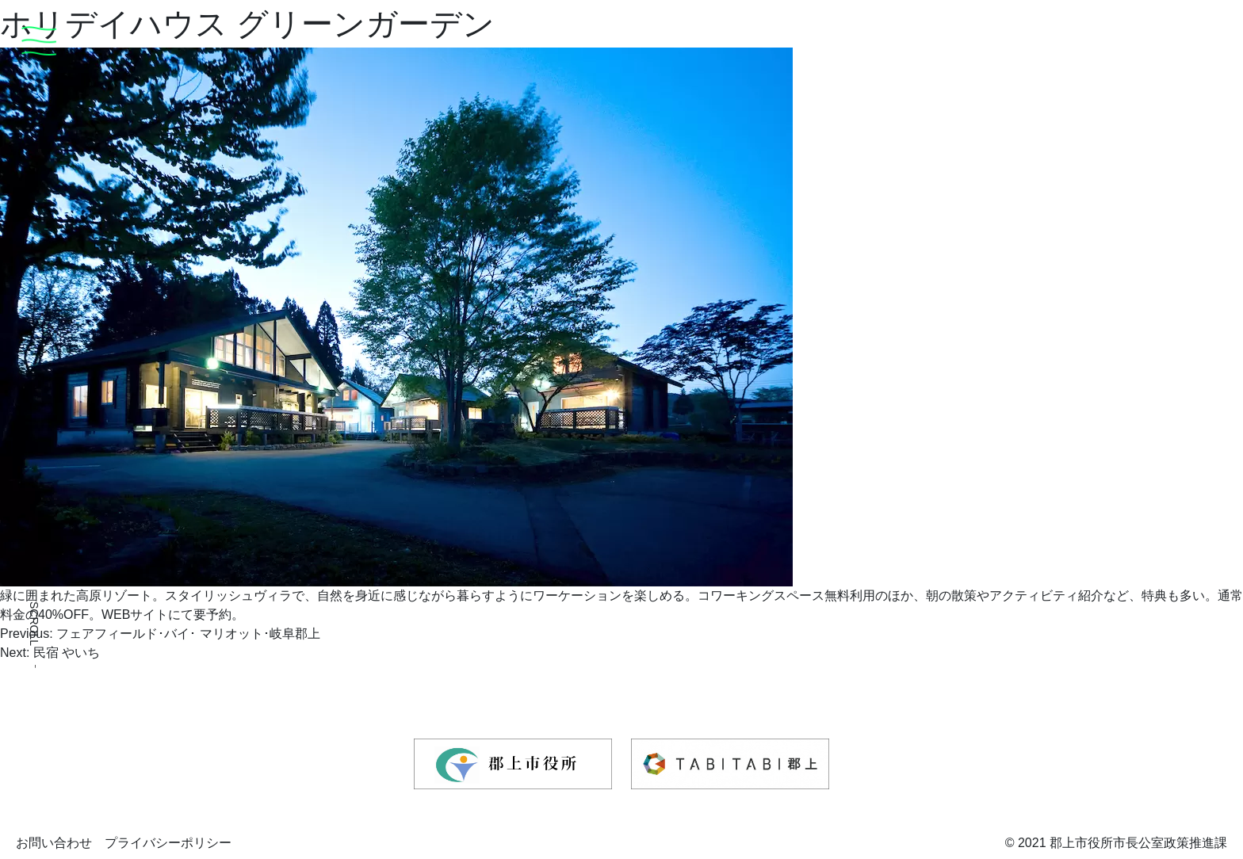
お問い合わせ (54, 842)
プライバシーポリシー (168, 842)
